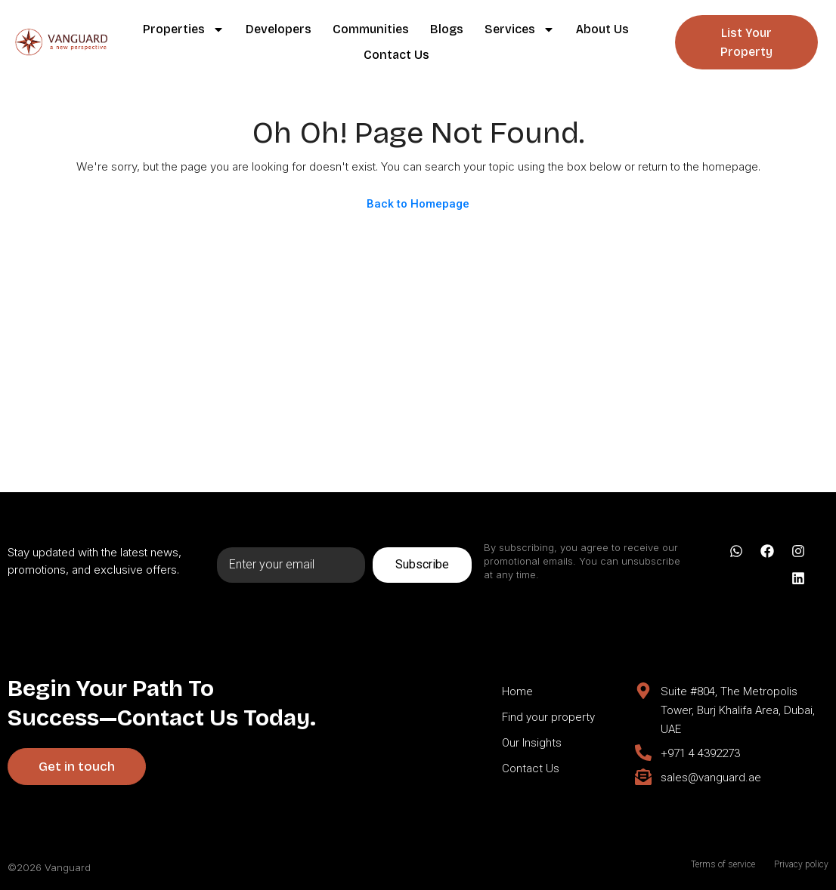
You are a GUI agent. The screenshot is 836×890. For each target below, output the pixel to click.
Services (520, 29)
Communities (371, 29)
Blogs (446, 29)
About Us (602, 29)
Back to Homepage (418, 204)
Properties (183, 29)
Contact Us (396, 55)
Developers (278, 29)
